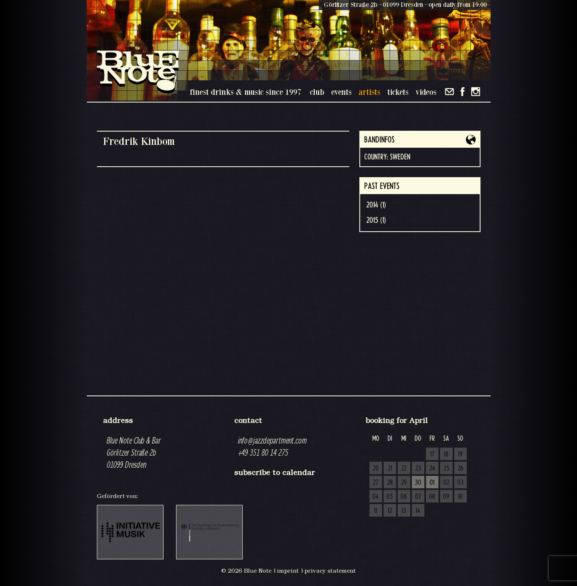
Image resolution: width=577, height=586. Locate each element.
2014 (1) (376, 205)
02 (446, 482)
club (317, 91)
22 (404, 468)
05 (389, 496)
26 (460, 468)
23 (418, 468)
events (341, 91)
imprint (288, 570)
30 (418, 482)
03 (460, 482)
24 (432, 468)
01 (432, 482)
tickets (398, 91)
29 (404, 482)
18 (446, 454)
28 (390, 482)
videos (425, 91)
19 (460, 454)
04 (375, 496)
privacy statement (330, 570)
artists (369, 91)
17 (432, 454)
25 (446, 468)
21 (390, 468)
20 (376, 468)
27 (375, 482)
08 (432, 496)
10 (460, 496)
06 (404, 496)
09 (446, 496)
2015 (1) (376, 220)
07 (418, 496)
